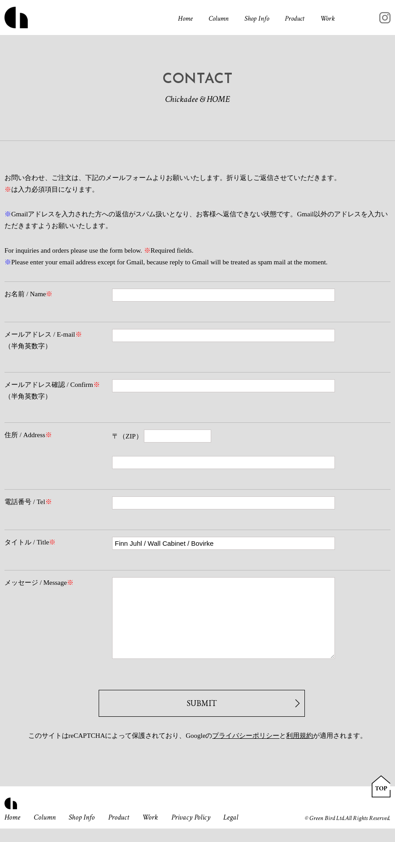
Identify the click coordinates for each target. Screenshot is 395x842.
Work (327, 18)
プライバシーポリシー (245, 749)
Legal (230, 830)
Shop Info (256, 18)
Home (185, 18)
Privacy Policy (190, 830)
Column (218, 18)
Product (294, 18)
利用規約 (299, 749)
